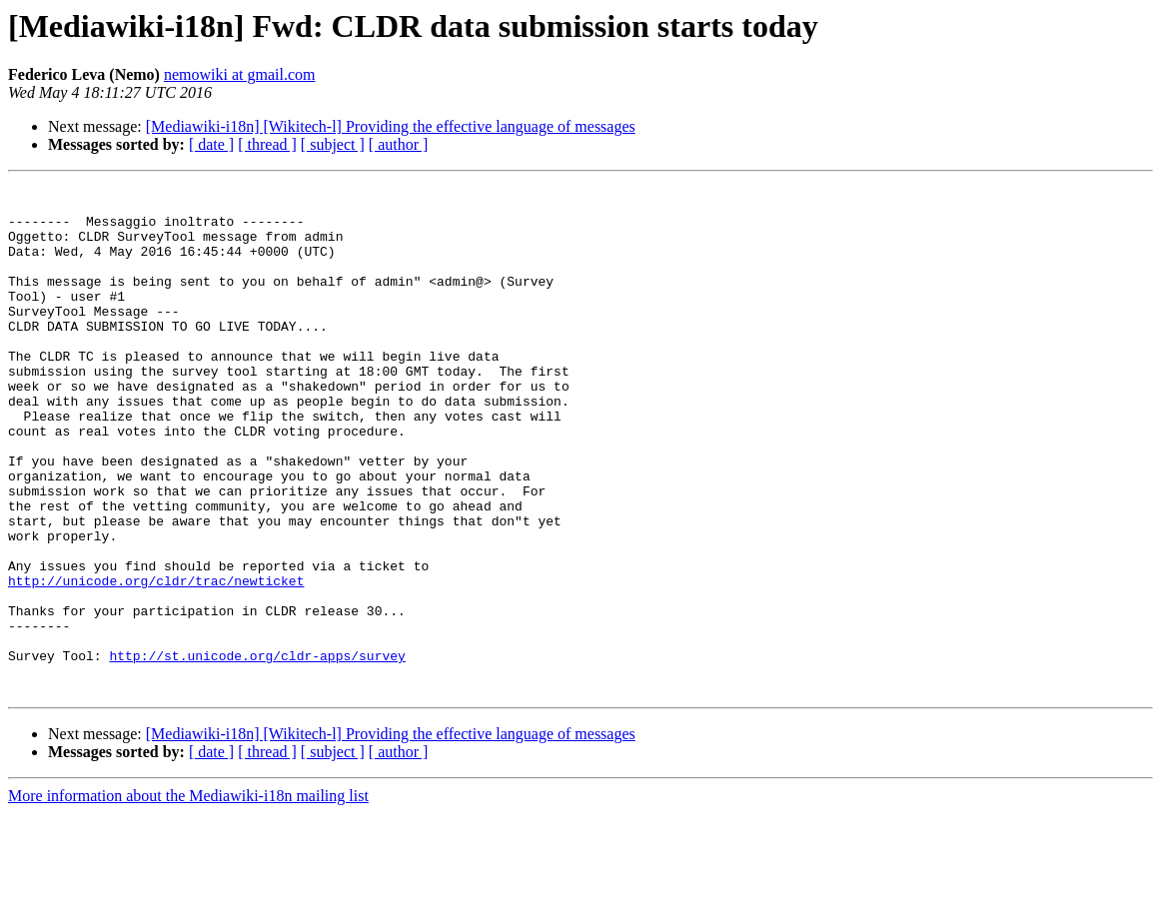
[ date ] (211, 144)
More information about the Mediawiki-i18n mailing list (188, 897)
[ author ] (399, 144)
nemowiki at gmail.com (240, 74)
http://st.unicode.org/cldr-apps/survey (257, 751)
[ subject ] (333, 144)
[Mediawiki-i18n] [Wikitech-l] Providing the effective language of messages (390, 126)
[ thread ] (267, 144)
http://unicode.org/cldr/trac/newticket (156, 661)
